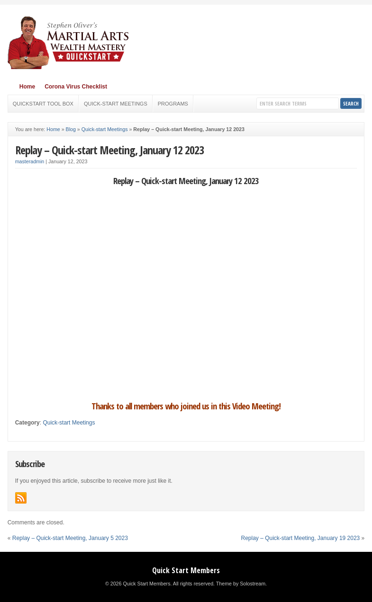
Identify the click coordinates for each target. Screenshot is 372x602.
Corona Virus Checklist (76, 86)
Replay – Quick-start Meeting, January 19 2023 (300, 538)
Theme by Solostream (240, 583)
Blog (71, 129)
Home (27, 86)
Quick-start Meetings (115, 103)
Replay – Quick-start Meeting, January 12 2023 (109, 150)
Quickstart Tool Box (43, 103)
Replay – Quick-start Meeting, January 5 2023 (70, 538)
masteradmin (30, 161)
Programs (173, 103)
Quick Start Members (186, 570)
